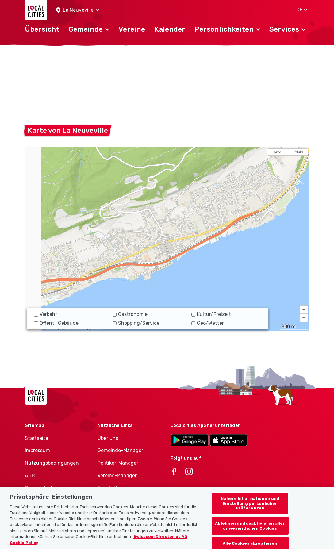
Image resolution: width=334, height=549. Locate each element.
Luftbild (296, 152)
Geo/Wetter (207, 323)
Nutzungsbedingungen (52, 463)
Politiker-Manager (118, 463)
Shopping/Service (136, 323)
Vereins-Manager (117, 475)
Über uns (108, 438)
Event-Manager (115, 488)
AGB (30, 475)
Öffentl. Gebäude (56, 323)
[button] (77, 10)
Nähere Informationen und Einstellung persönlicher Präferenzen (250, 510)
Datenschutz (40, 488)
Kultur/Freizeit (211, 314)
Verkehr (45, 314)
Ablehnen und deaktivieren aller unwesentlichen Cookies (250, 533)
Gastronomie (130, 314)
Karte (276, 152)
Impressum (37, 450)
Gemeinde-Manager (120, 450)
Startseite (36, 438)
